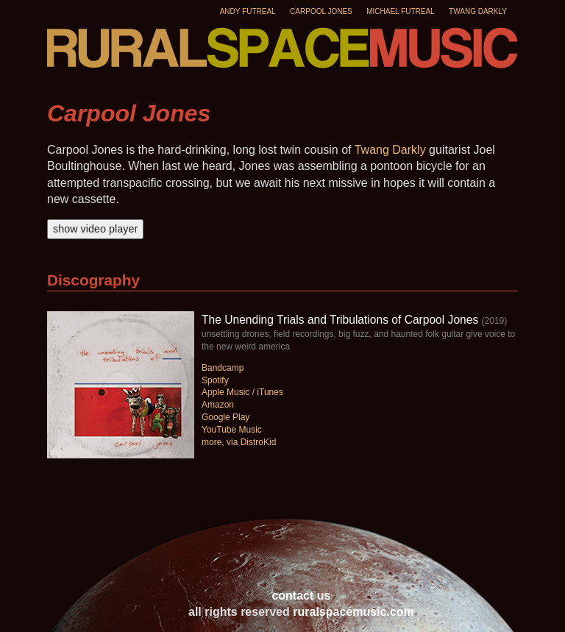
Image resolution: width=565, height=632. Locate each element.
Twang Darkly (478, 11)
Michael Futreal (400, 11)
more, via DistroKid (239, 442)
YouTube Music (232, 430)
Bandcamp (223, 368)
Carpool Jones (321, 11)
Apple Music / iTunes (242, 392)
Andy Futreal (248, 11)
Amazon (218, 405)
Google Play (225, 417)
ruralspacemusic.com (353, 612)
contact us (300, 595)
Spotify (215, 380)
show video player (95, 229)
